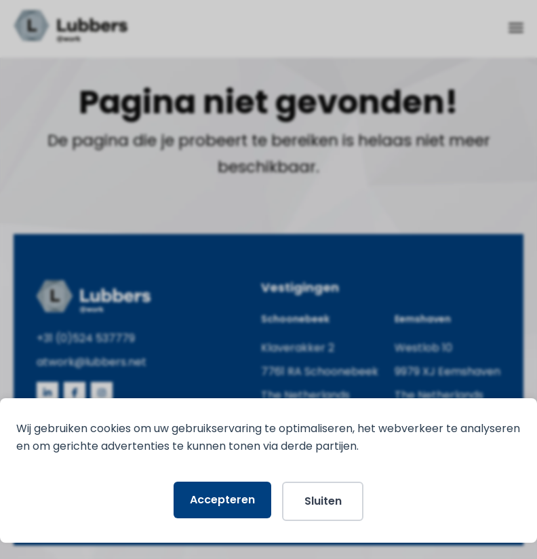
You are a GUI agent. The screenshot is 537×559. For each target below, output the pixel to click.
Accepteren (222, 499)
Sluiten (323, 501)
